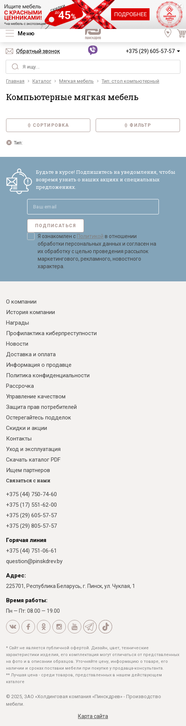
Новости (17, 343)
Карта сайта (93, 716)
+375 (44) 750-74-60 (31, 494)
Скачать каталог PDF (33, 459)
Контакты (19, 438)
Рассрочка (20, 386)
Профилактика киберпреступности (51, 333)
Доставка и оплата (31, 354)
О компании (21, 301)
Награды (17, 322)
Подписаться (55, 225)
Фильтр (137, 125)
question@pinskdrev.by (34, 561)
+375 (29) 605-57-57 (150, 51)
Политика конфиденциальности (48, 375)
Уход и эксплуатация (33, 449)
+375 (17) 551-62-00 (31, 504)
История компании (30, 312)
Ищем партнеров (28, 470)
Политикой (90, 236)
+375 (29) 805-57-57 (31, 525)
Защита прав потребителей (41, 407)
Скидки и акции (26, 428)
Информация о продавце (39, 364)
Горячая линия (26, 540)
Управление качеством (36, 396)
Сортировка (48, 125)
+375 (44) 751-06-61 (31, 550)
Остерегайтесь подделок (38, 417)
